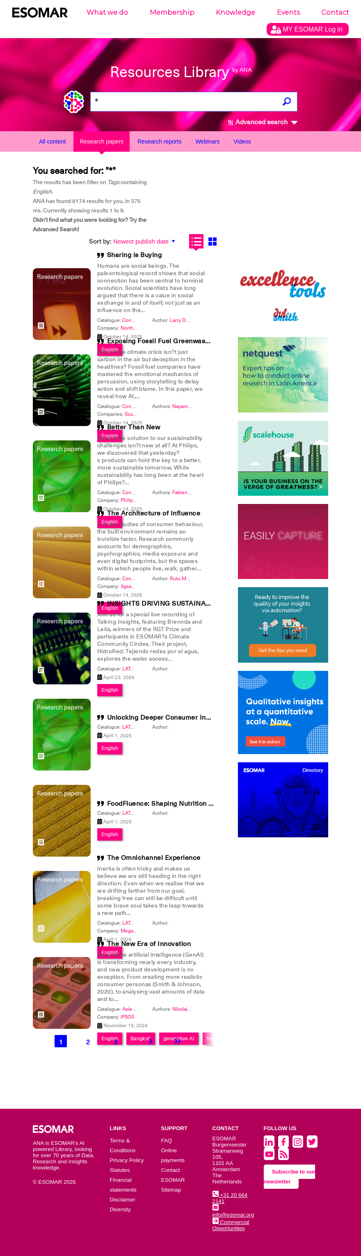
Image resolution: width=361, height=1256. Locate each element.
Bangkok (140, 1038)
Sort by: (100, 241)
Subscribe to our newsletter (289, 1177)
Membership (172, 12)
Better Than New (133, 427)
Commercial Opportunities (230, 1225)
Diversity (120, 1209)
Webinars (207, 141)
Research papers (101, 141)
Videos (242, 141)
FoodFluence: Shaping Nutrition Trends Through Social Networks (209, 804)
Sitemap (171, 1190)
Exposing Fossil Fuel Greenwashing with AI (175, 341)
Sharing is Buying (134, 255)
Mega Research (138, 931)
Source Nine (138, 414)
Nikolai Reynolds (191, 1009)
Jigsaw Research (139, 586)
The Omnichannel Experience (154, 858)
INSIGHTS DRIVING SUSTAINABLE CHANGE (178, 604)
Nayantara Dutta (190, 406)
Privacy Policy (127, 1160)
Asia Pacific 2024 (141, 1009)
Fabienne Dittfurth (192, 492)
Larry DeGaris (185, 320)
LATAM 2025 (136, 669)
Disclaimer (122, 1200)
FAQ (166, 1140)
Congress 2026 (139, 492)
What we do (107, 12)
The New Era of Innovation (149, 944)
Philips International (143, 500)
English (109, 748)
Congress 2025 (139, 320)
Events (288, 12)
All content (52, 141)
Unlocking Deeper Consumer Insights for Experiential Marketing (208, 717)
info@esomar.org (233, 1212)
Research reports (159, 141)
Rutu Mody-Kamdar (191, 578)
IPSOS (127, 1017)
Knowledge (235, 12)
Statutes (120, 1170)
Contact (335, 12)
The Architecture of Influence (154, 513)
